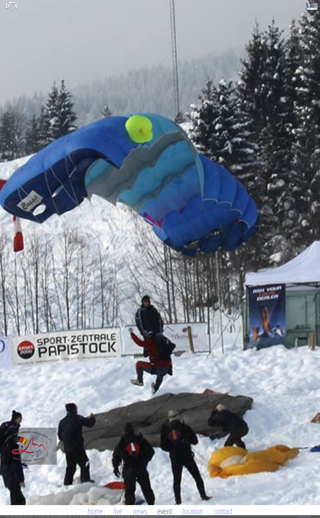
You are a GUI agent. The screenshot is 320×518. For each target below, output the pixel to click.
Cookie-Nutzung (167, 516)
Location (192, 510)
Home (95, 510)
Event (164, 510)
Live (117, 510)
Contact (223, 510)
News (140, 510)
